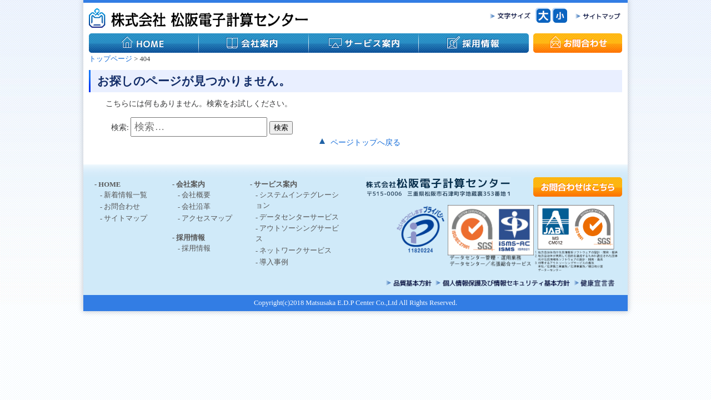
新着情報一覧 (125, 195)
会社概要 (196, 195)
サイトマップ (125, 218)
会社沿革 (196, 207)
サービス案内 (275, 184)
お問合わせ (122, 207)
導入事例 (273, 262)
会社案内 (190, 184)
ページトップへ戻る (365, 142)
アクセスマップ (207, 218)
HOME (109, 184)
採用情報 (190, 238)
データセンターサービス (299, 217)
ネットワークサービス (295, 250)
